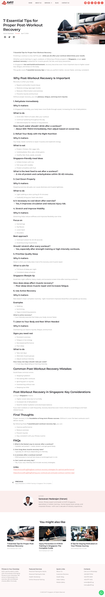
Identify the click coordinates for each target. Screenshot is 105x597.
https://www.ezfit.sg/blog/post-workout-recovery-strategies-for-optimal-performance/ (43, 469)
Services (48, 3)
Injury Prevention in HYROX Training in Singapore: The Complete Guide (51, 546)
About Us (38, 3)
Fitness (17, 33)
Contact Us (65, 3)
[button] (5, 37)
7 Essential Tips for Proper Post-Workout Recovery (20, 545)
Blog (57, 3)
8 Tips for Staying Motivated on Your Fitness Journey (84, 545)
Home (30, 3)
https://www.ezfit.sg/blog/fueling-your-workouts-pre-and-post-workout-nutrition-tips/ (43, 473)
